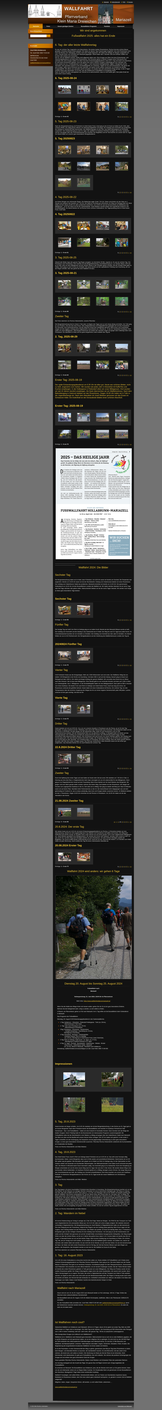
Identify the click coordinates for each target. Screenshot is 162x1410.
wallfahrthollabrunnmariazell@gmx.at (113, 1303)
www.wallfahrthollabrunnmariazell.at (66, 1387)
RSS (124, 2)
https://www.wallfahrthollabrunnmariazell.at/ (97, 1001)
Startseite (106, 2)
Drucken (130, 2)
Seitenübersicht (116, 2)
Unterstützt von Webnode (125, 1406)
